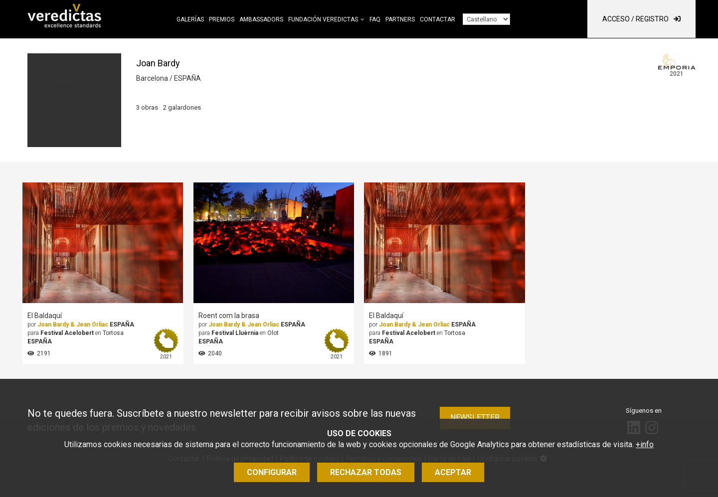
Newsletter (475, 417)
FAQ (374, 19)
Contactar (437, 19)
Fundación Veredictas (323, 19)
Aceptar (453, 472)
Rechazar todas (365, 472)
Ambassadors (261, 19)
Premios (221, 19)
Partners (400, 19)
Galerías (190, 19)
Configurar (272, 472)
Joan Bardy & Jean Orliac (72, 324)
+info (645, 444)
